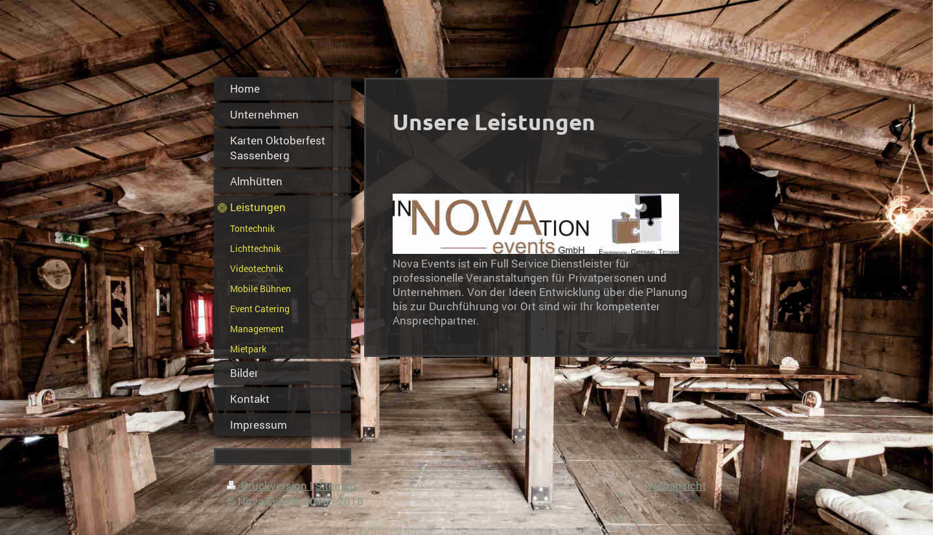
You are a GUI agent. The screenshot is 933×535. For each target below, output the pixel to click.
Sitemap (335, 485)
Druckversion (268, 485)
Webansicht (676, 485)
